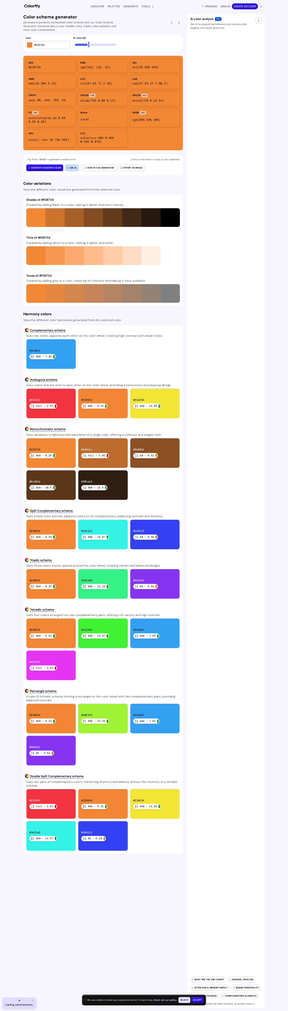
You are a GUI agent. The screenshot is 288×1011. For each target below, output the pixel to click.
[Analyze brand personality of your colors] (246, 988)
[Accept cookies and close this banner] (197, 1000)
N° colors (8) (79, 38)
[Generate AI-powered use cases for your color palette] (208, 979)
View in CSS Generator (99, 167)
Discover (97, 6)
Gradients (130, 6)
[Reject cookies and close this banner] (184, 1000)
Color (28, 38)
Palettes (114, 6)
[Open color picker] (29, 45)
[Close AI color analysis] (72, 167)
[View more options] (261, 6)
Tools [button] (146, 7)
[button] (35, 217)
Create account (245, 6)
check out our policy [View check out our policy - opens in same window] (165, 1000)
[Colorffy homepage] (32, 6)
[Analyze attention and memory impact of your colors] (210, 988)
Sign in (225, 6)
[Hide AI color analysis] (179, 23)
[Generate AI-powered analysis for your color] (241, 979)
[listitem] (51, 66)
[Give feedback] (172, 23)
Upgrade (209, 6)
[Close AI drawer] (259, 20)
